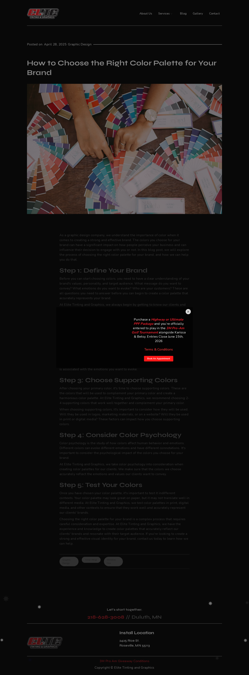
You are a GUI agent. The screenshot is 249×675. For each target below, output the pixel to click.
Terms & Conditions (158, 349)
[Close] (188, 311)
